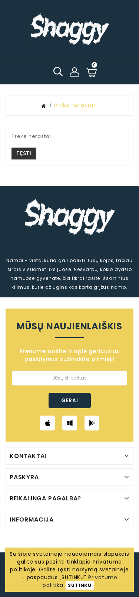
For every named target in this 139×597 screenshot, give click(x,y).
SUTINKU (80, 585)
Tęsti (24, 153)
